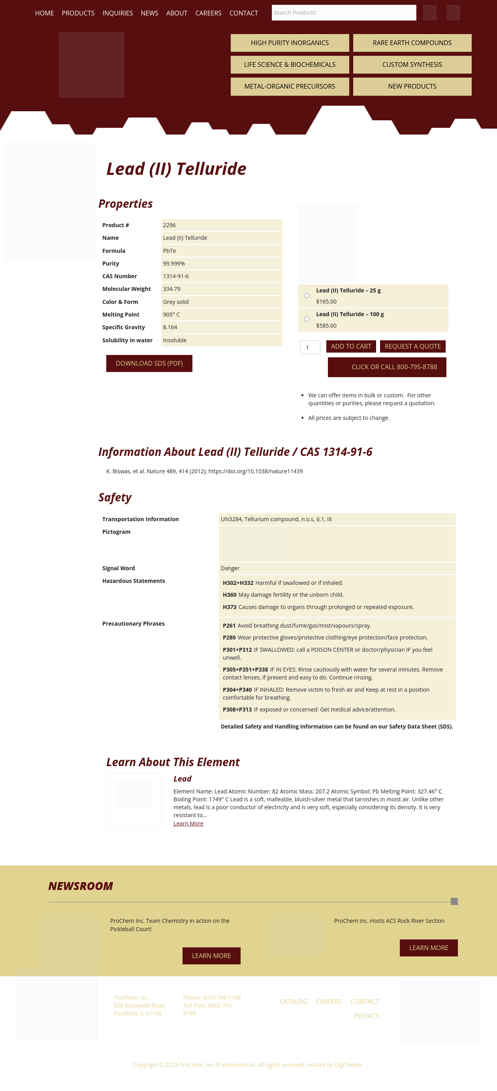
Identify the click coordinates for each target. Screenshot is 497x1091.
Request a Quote (413, 346)
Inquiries (117, 13)
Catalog (293, 1001)
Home (44, 13)
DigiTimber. (349, 1064)
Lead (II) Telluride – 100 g (350, 314)
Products (78, 13)
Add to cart (351, 346)
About (176, 13)
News (149, 13)
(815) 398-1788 (222, 997)
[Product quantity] (310, 347)
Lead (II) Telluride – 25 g (348, 290)
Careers (208, 13)
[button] (212, 955)
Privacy (366, 1015)
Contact (244, 13)
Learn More (188, 823)
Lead (182, 778)
